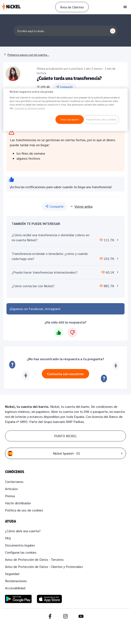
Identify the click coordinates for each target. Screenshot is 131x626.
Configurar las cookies (20, 552)
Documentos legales (20, 545)
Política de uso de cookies (24, 510)
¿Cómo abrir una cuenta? (23, 531)
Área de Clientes (72, 7)
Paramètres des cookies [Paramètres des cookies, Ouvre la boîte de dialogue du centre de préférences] (101, 119)
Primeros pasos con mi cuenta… (28, 54)
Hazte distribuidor (18, 503)
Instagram (52, 308)
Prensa (10, 496)
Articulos (11, 488)
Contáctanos (14, 481)
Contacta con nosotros (65, 374)
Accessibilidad (15, 588)
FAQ (8, 538)
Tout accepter (69, 119)
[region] (65, 109)
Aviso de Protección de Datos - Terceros (34, 559)
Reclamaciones (16, 581)
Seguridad (12, 573)
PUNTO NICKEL (65, 436)
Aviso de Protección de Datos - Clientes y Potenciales (44, 566)
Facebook (36, 308)
